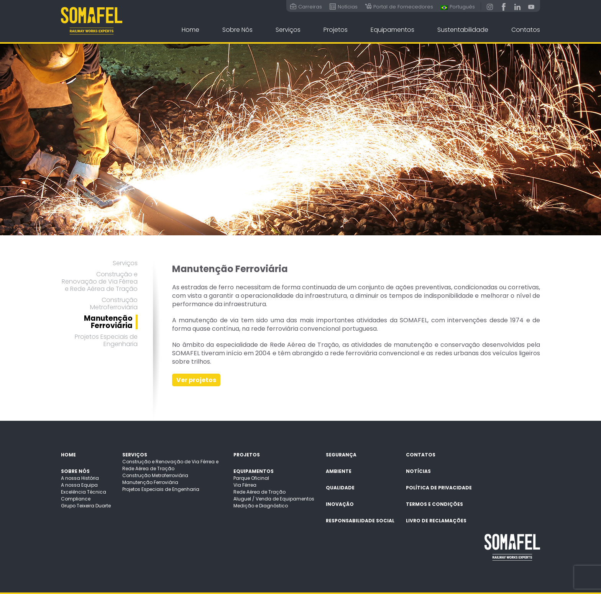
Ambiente (338, 471)
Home (190, 29)
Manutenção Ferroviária (108, 322)
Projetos (335, 29)
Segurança (341, 454)
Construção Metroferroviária (114, 303)
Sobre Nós (237, 29)
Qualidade (340, 487)
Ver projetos (196, 380)
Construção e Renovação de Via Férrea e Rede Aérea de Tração (100, 281)
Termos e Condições (434, 504)
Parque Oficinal (251, 478)
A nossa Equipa (79, 485)
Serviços (288, 29)
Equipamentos (392, 29)
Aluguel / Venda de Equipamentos (273, 499)
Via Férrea (244, 485)
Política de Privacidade (439, 487)
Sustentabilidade (462, 29)
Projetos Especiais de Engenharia (106, 340)
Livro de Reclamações (436, 520)
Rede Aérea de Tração (259, 492)
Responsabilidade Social (360, 520)
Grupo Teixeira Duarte (86, 505)
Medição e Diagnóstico (260, 505)
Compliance (75, 499)
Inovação (340, 504)
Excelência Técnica (83, 492)
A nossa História (80, 478)
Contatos (525, 29)
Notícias (418, 471)
